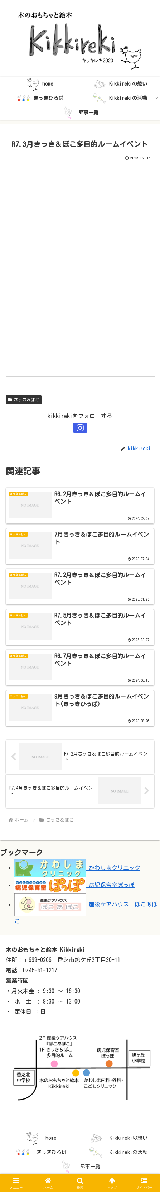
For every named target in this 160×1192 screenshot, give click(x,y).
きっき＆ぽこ (23, 399)
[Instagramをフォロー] (80, 428)
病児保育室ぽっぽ (74, 885)
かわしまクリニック (77, 868)
